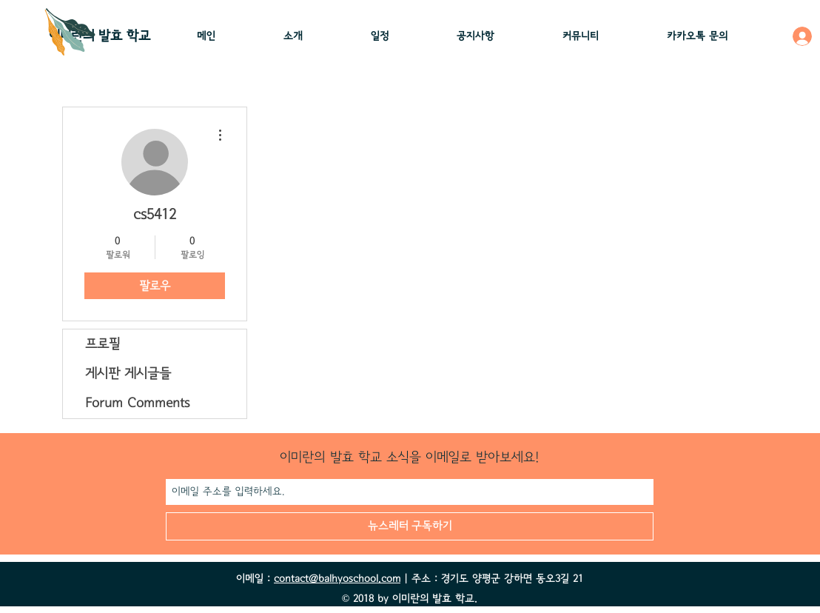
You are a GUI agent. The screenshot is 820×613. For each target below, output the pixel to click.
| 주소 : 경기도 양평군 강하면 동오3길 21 (491, 579)
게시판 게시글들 (128, 374)
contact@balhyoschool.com (337, 579)
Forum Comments (137, 403)
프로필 (102, 344)
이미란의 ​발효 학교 (99, 36)
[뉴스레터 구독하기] (409, 526)
